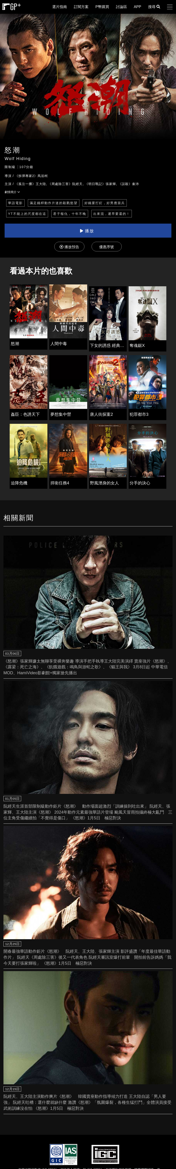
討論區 (121, 7)
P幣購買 (102, 7)
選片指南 (59, 7)
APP (137, 7)
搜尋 (154, 7)
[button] (170, 7)
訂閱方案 (81, 7)
